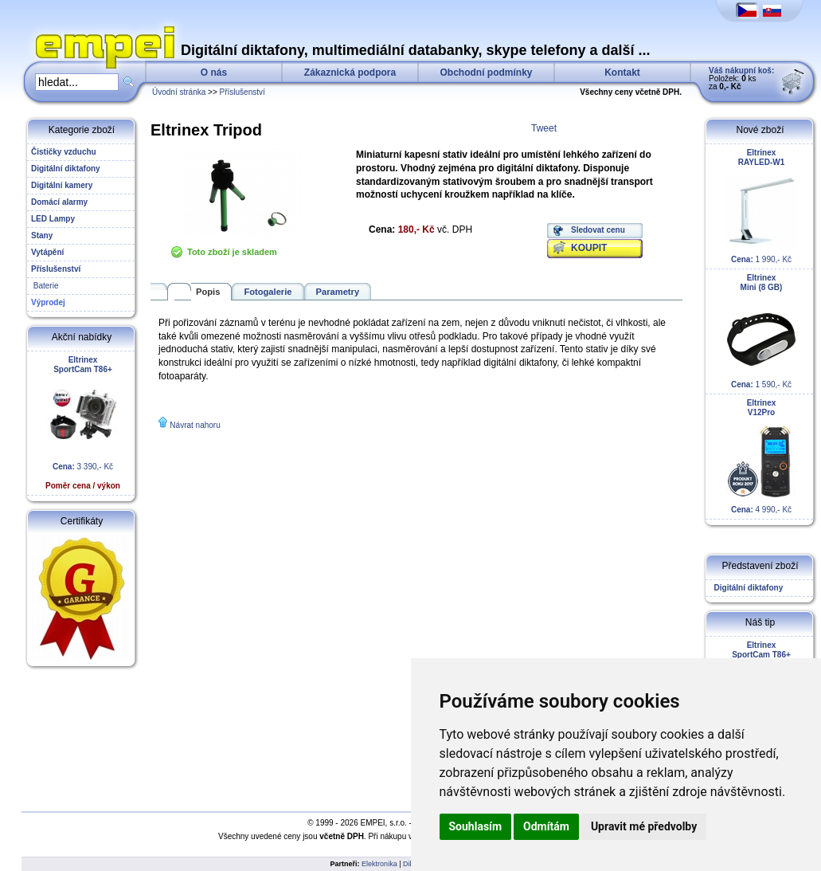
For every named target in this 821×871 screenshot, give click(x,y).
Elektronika (379, 864)
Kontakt (622, 72)
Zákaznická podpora (350, 72)
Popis (208, 291)
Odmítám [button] (546, 826)
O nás (214, 72)
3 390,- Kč (82, 422)
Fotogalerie (267, 291)
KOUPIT (589, 247)
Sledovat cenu (598, 230)
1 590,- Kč (761, 331)
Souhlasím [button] (475, 826)
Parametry (338, 291)
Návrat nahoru (195, 425)
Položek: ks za (741, 78)
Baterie (44, 285)
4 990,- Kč (761, 456)
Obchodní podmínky (486, 72)
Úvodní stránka (178, 92)
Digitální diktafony (746, 587)
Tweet (544, 128)
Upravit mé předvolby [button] (644, 826)
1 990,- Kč (761, 206)
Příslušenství (242, 92)
